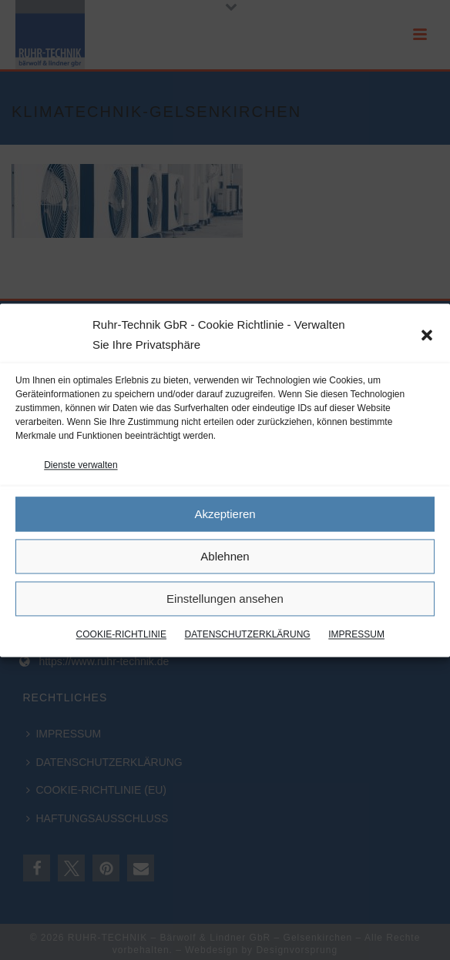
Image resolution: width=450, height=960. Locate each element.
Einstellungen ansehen (225, 598)
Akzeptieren (224, 513)
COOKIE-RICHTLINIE (121, 635)
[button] (427, 335)
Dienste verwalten (80, 465)
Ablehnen (224, 556)
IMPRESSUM (356, 635)
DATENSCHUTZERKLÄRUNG (248, 635)
